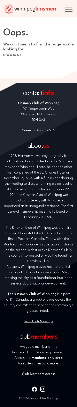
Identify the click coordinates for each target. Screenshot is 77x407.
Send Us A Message (38, 321)
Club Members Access (38, 374)
